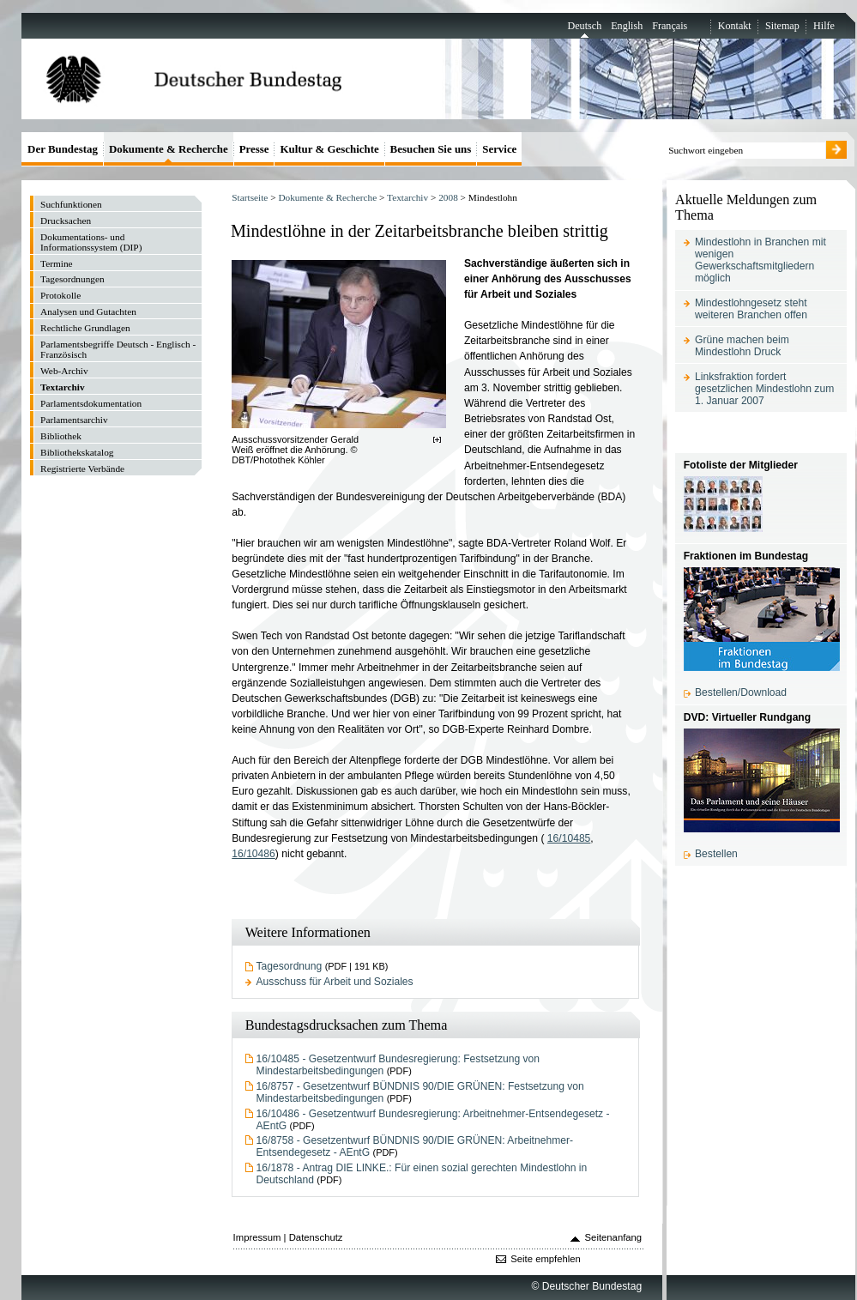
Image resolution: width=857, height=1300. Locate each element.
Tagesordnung (289, 966)
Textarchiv (407, 197)
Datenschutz (316, 1237)
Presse (254, 148)
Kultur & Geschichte (329, 148)
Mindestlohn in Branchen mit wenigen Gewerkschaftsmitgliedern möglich (760, 260)
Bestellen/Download (741, 692)
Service (499, 148)
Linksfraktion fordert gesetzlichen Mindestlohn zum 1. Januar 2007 (764, 389)
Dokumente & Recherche (327, 197)
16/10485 (569, 838)
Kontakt (734, 26)
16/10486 (253, 854)
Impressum (257, 1237)
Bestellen (716, 854)
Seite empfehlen (545, 1259)
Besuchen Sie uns (431, 148)
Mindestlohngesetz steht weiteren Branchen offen (751, 309)
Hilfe (824, 26)
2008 (448, 197)
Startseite (250, 197)
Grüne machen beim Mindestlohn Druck (742, 346)
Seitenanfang (614, 1237)
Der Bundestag (62, 148)
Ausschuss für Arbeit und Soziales (334, 982)
